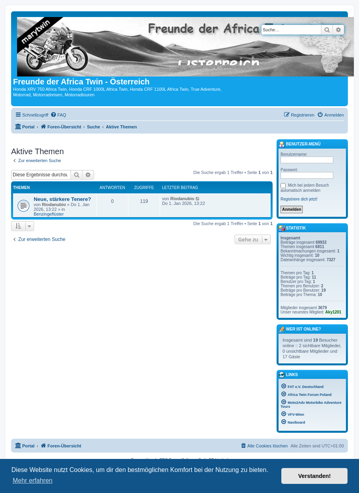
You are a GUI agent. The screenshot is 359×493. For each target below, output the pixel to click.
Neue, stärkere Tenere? (62, 199)
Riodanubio (54, 204)
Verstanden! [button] (314, 476)
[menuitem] (58, 115)
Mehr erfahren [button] (33, 480)
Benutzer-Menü (300, 144)
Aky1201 (333, 312)
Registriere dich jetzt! (299, 199)
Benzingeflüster (49, 214)
